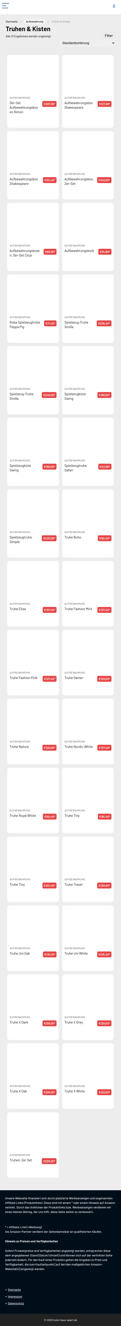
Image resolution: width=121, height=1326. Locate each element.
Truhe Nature (19, 747)
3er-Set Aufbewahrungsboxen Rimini (24, 107)
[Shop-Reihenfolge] (87, 43)
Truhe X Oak (18, 1091)
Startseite (12, 21)
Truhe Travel (73, 884)
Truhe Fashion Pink (23, 678)
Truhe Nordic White (78, 747)
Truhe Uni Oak (20, 953)
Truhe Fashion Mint (78, 609)
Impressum (15, 1296)
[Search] (114, 6)
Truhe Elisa (18, 609)
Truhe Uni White (76, 953)
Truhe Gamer (73, 678)
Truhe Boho (72, 537)
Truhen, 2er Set (21, 1160)
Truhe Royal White (23, 815)
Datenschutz (16, 1303)
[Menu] (5, 6)
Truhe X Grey (73, 1022)
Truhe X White (74, 1091)
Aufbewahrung (34, 21)
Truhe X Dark (19, 1022)
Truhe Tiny (72, 815)
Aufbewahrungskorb (79, 251)
